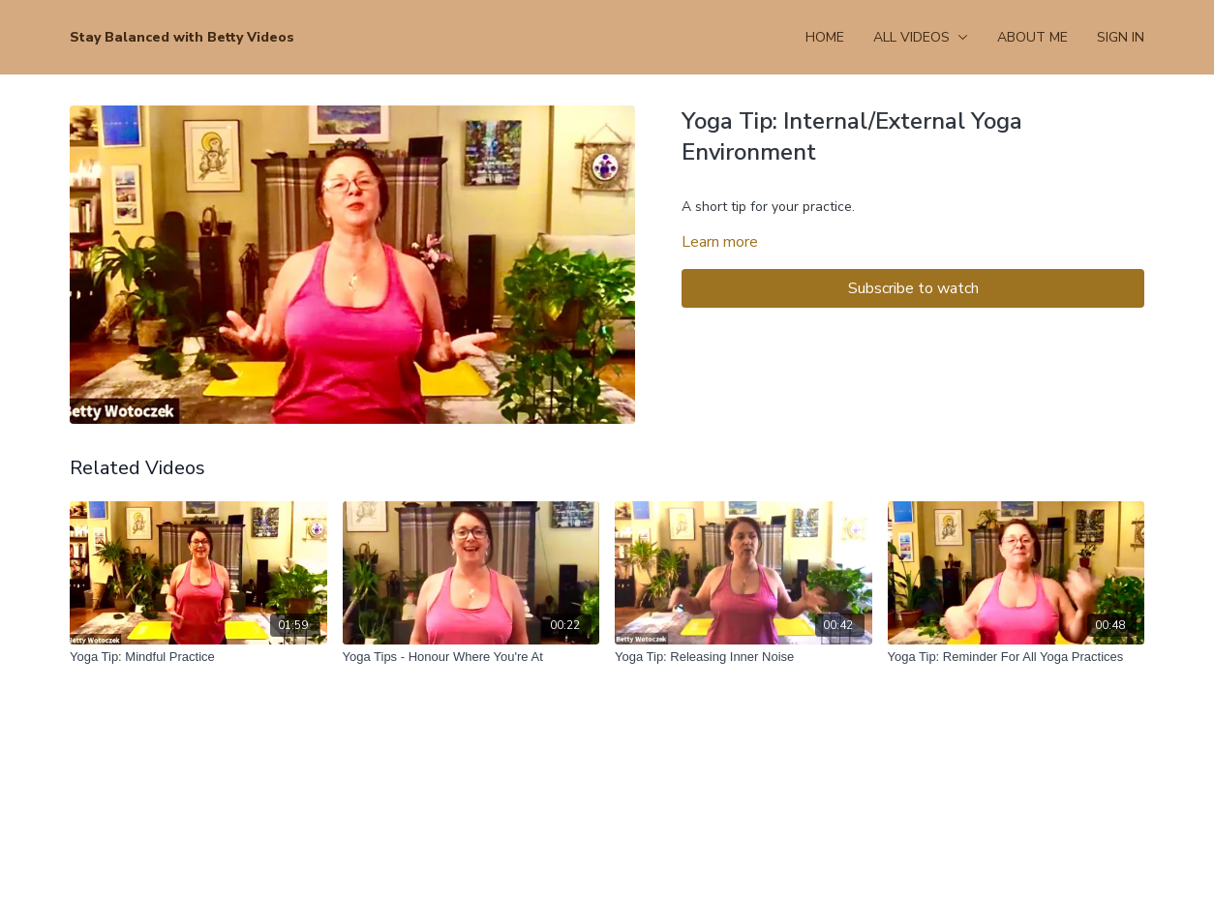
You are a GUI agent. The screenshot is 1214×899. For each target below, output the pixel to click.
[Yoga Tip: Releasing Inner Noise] (743, 657)
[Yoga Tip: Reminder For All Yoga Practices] (1016, 657)
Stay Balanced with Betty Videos (182, 37)
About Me (1032, 37)
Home (824, 37)
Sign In (1120, 37)
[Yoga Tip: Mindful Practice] (198, 657)
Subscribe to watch (913, 288)
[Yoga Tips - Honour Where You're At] (471, 657)
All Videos (920, 37)
